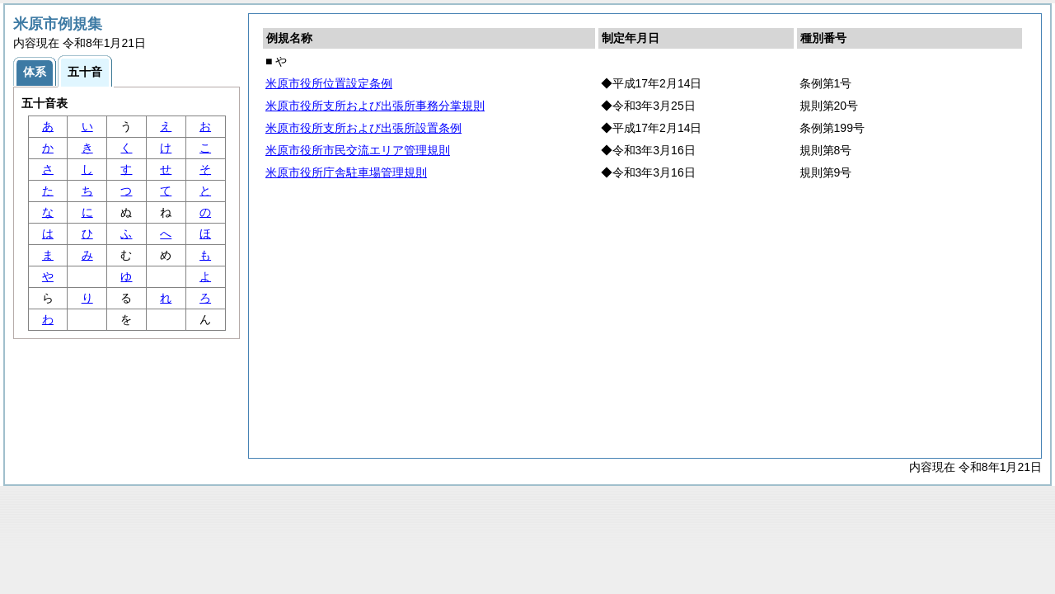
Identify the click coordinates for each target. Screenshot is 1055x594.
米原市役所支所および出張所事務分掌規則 (375, 105)
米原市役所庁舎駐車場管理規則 (346, 172)
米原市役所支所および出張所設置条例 (363, 127)
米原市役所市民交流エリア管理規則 (357, 150)
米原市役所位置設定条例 (328, 83)
